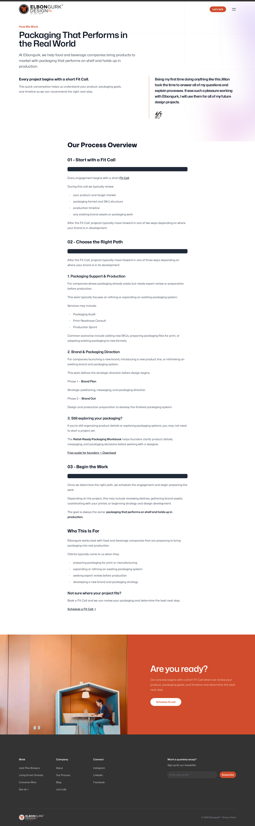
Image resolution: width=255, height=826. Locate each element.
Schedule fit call (166, 701)
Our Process (63, 775)
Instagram (99, 767)
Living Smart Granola (31, 775)
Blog (58, 782)
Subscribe (228, 774)
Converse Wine (27, 782)
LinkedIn (98, 775)
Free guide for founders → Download (92, 452)
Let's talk (217, 9)
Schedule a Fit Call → (82, 609)
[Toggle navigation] (234, 9)
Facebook (99, 782)
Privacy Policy (229, 817)
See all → (24, 789)
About (59, 767)
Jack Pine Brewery (29, 767)
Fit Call (124, 178)
